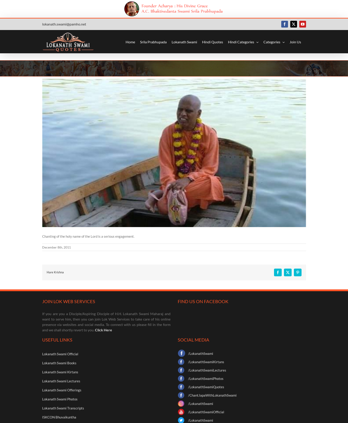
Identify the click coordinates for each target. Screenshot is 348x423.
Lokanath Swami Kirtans (60, 372)
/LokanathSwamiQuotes (206, 387)
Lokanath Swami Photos (60, 399)
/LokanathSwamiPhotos (206, 379)
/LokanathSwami (200, 353)
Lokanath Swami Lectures (61, 381)
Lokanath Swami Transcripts (63, 408)
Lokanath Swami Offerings (61, 390)
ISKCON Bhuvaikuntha (59, 417)
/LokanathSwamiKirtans (206, 362)
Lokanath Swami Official (60, 354)
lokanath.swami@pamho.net (64, 24)
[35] (174, 153)
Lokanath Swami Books (59, 363)
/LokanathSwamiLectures (207, 370)
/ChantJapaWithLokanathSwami (212, 395)
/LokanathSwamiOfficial (206, 412)
